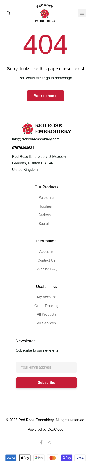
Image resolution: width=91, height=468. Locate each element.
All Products (46, 314)
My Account (46, 297)
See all (44, 224)
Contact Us (46, 260)
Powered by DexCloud (45, 429)
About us (46, 251)
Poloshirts (46, 197)
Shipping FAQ (46, 269)
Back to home (45, 96)
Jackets (45, 215)
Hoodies (45, 206)
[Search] (8, 13)
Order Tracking (46, 306)
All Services (46, 323)
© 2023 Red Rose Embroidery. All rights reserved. (45, 420)
